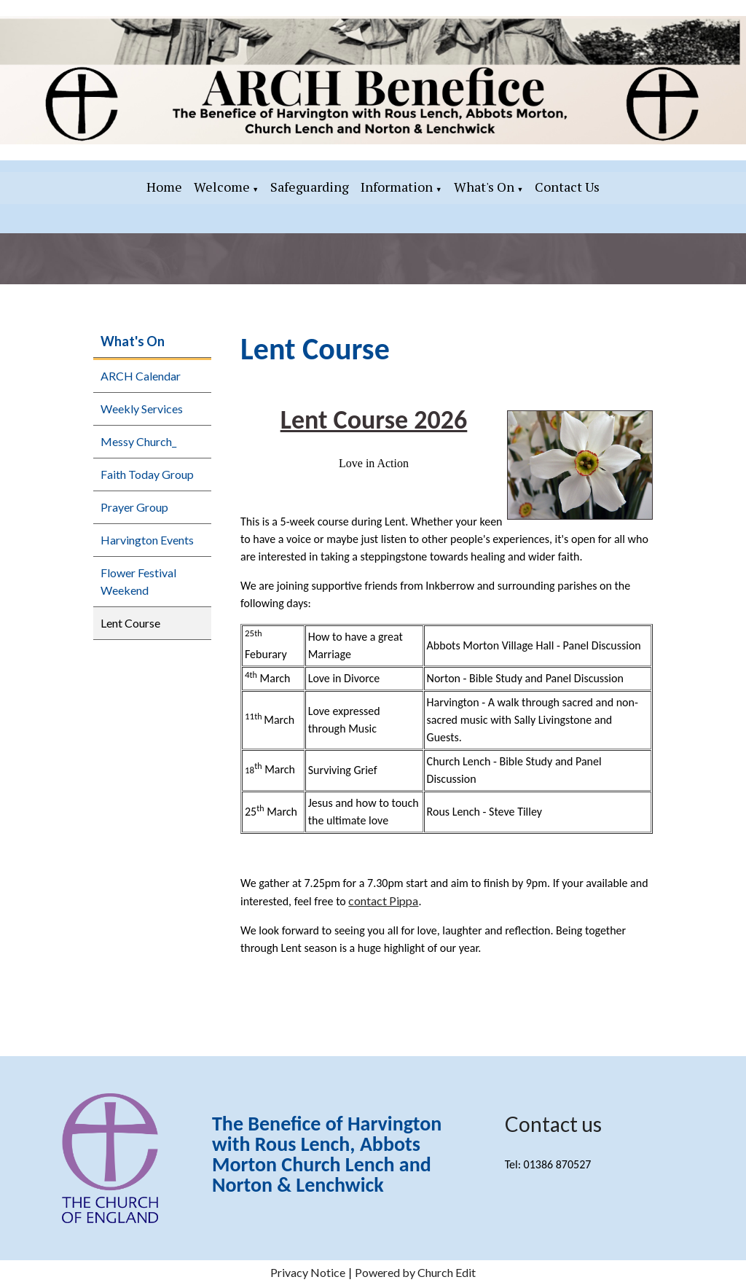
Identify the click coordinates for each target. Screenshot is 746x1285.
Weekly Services (142, 408)
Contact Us (567, 186)
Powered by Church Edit (415, 1272)
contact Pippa (383, 900)
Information (397, 186)
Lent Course (130, 623)
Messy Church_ (138, 441)
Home (164, 186)
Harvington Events (147, 540)
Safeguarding (309, 186)
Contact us (553, 1124)
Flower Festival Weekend (138, 581)
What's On (484, 186)
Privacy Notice (307, 1272)
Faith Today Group (147, 474)
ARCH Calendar (141, 376)
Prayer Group (134, 507)
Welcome (222, 186)
